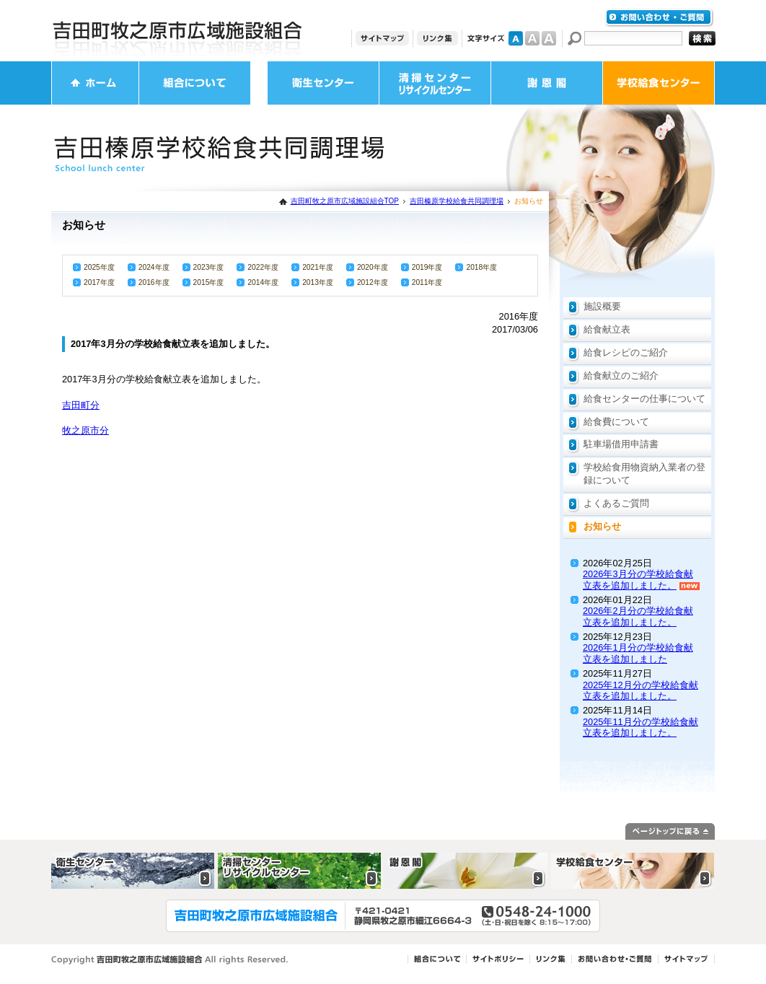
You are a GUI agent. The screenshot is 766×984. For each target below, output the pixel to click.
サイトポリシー (498, 959)
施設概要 (602, 306)
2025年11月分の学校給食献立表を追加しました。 (640, 727)
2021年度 (317, 267)
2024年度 (154, 267)
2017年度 (99, 282)
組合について (194, 83)
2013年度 (317, 282)
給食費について (616, 421)
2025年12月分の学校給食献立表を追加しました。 (640, 690)
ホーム (95, 83)
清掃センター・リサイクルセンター (434, 83)
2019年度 (427, 267)
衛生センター (323, 83)
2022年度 (262, 267)
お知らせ (602, 526)
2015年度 (208, 282)
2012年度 (372, 282)
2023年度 (208, 267)
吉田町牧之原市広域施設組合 (177, 30)
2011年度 (427, 282)
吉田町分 (81, 405)
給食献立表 (607, 329)
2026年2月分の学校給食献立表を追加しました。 (638, 616)
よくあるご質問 (616, 503)
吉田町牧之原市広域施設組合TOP (345, 201)
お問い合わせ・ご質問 (659, 17)
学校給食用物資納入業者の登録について (644, 474)
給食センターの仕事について (644, 398)
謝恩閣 (546, 83)
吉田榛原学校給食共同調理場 (456, 201)
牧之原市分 (85, 430)
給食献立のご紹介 (621, 375)
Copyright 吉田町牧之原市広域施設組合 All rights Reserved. (170, 960)
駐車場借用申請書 (621, 444)
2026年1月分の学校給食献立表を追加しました (638, 653)
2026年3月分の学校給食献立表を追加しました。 (638, 579)
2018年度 (481, 267)
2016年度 (154, 282)
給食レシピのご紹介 (626, 352)
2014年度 (262, 282)
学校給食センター (658, 83)
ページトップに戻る (670, 831)
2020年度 (372, 267)
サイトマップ (382, 38)
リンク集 (437, 38)
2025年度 (99, 267)
